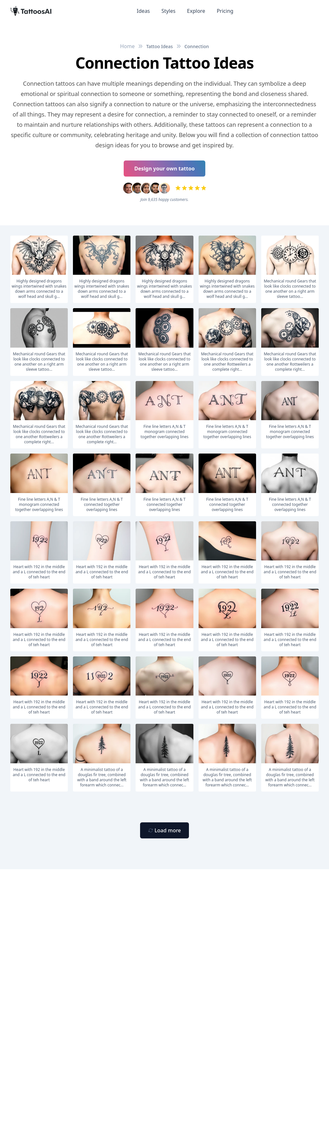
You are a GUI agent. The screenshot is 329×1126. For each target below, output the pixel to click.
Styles (169, 10)
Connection (196, 46)
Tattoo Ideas (159, 46)
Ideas (143, 10)
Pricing (225, 10)
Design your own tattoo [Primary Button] (164, 168)
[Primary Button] (164, 830)
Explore (196, 10)
